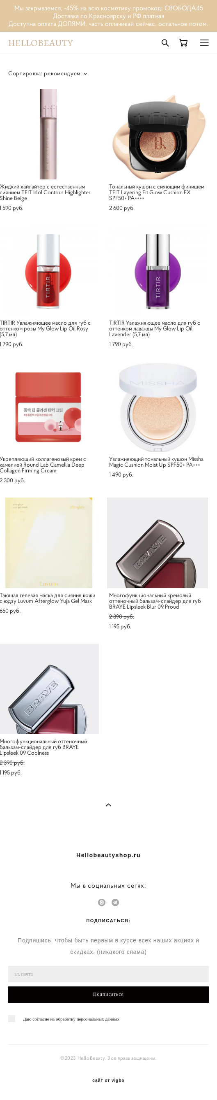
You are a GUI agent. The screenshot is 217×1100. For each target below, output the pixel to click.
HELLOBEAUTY (40, 43)
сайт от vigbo (108, 1081)
